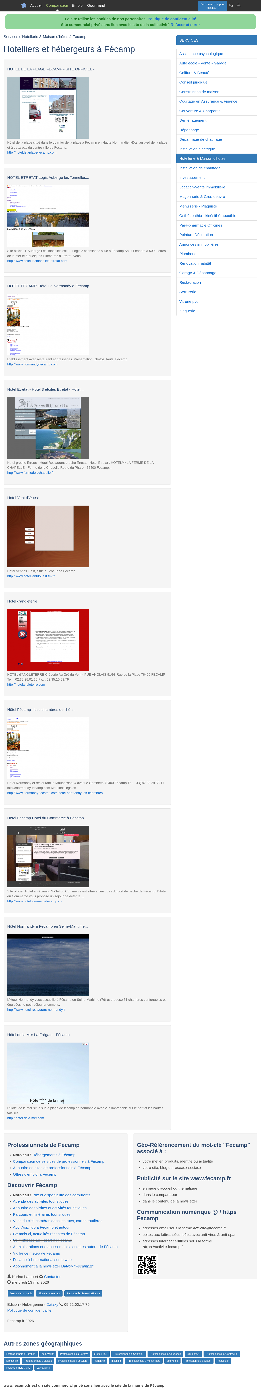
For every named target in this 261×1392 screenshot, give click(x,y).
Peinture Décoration (196, 235)
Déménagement (192, 120)
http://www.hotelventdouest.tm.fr (31, 576)
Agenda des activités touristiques (41, 1201)
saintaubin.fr (44, 1367)
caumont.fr (193, 1353)
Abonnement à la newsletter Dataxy (53, 1266)
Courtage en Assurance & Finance (208, 101)
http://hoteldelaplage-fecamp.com (31, 152)
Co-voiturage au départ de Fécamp (42, 1240)
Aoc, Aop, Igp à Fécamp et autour (41, 1227)
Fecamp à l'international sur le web (42, 1259)
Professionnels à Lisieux (38, 1360)
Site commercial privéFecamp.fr (212, 6)
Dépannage (189, 130)
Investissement (192, 177)
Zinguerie (187, 311)
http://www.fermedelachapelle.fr (30, 473)
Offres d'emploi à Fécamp (34, 1174)
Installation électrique (197, 149)
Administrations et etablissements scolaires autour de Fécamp (65, 1247)
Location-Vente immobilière (202, 187)
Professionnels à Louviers (72, 1360)
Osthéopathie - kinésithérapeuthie (207, 215)
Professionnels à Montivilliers (143, 1360)
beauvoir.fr (47, 1353)
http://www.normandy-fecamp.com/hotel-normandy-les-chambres (55, 793)
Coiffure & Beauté (194, 73)
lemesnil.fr (12, 1360)
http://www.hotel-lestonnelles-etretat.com (37, 261)
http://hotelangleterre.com (26, 684)
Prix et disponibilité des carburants (61, 1195)
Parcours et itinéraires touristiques (42, 1214)
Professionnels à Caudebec (165, 1353)
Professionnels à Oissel (198, 1360)
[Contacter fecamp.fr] (238, 5)
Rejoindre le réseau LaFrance (83, 1293)
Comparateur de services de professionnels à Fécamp (58, 1161)
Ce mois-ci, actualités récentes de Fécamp (49, 1234)
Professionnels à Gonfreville (221, 1353)
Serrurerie (187, 292)
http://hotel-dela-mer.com (25, 1118)
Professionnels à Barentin (20, 1353)
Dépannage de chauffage (200, 139)
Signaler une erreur (49, 1293)
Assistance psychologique (201, 54)
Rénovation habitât (195, 263)
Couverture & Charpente (200, 111)
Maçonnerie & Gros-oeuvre (202, 196)
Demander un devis (21, 1293)
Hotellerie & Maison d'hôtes (202, 158)
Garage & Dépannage (197, 273)
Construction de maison (199, 92)
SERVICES (188, 40)
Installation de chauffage (199, 168)
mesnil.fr (116, 1360)
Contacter (52, 1277)
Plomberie (187, 254)
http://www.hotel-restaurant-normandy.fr (36, 1010)
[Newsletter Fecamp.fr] (231, 5)
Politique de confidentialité (172, 19)
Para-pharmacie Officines (200, 225)
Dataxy (52, 1304)
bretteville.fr (100, 1353)
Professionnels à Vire (18, 1367)
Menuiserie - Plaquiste (198, 206)
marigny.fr (99, 1360)
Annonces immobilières (199, 244)
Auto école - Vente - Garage (202, 63)
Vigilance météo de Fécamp (36, 1253)
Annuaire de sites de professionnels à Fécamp (52, 1168)
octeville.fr (172, 1360)
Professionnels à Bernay (74, 1353)
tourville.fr (223, 1360)
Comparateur (57, 5)
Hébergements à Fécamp (53, 1155)
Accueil (36, 5)
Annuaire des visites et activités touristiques (50, 1208)
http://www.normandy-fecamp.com (32, 364)
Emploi (77, 5)
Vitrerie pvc (188, 301)
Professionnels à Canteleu (128, 1353)
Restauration (190, 282)
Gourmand (96, 5)
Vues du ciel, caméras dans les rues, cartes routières (57, 1221)
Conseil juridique (193, 82)
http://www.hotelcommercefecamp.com (35, 901)
